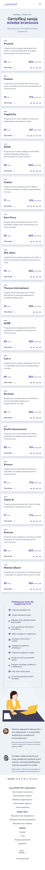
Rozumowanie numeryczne (22, 792)
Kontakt (22, 832)
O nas (22, 836)
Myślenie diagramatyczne (22, 799)
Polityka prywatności (22, 840)
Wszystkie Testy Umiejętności (22, 816)
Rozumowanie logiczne (22, 803)
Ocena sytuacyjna (22, 807)
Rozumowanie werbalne (22, 796)
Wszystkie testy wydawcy (22, 823)
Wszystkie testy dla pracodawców (22, 819)
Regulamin (22, 843)
